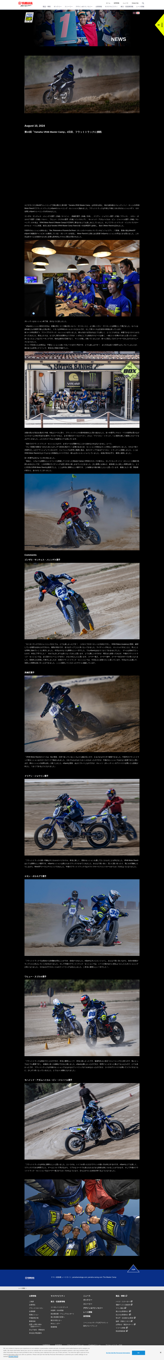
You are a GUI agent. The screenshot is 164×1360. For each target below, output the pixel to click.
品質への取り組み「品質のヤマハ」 (35, 1325)
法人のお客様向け (123, 1315)
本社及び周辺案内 (35, 1333)
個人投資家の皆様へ (58, 1317)
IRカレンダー (55, 1323)
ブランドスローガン (36, 1308)
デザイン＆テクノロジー (93, 1308)
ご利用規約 (46, 1345)
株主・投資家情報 (127, 6)
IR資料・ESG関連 (57, 1310)
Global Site (135, 3)
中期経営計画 (33, 1318)
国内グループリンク (90, 1326)
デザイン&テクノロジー (84, 6)
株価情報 (54, 1327)
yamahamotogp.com (79, 1277)
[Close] (160, 1352)
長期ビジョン (33, 1315)
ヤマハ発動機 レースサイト (61, 1277)
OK (138, 1353)
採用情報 (116, 3)
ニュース (125, 3)
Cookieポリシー (95, 1345)
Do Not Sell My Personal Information (118, 1353)
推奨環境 (58, 1345)
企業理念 (32, 1305)
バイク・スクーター (124, 1301)
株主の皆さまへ (56, 1320)
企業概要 (32, 1311)
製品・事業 (47, 6)
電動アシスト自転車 (124, 1305)
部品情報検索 (122, 1331)
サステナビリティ (111, 6)
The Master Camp (109, 1277)
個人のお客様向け (123, 1311)
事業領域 (32, 1321)
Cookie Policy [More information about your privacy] (13, 1356)
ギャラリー (58, 6)
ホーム (108, 3)
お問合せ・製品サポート (126, 1324)
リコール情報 (122, 1328)
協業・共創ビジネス (124, 1321)
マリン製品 (121, 1308)
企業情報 (99, 6)
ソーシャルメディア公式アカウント (95, 1322)
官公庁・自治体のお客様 (126, 1318)
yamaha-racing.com (95, 1277)
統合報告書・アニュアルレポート (62, 1314)
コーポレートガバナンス (59, 1307)
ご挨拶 (31, 1301)
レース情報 (140, 6)
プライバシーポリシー (75, 1345)
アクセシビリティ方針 (114, 1345)
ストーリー (69, 6)
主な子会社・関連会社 (37, 1330)
